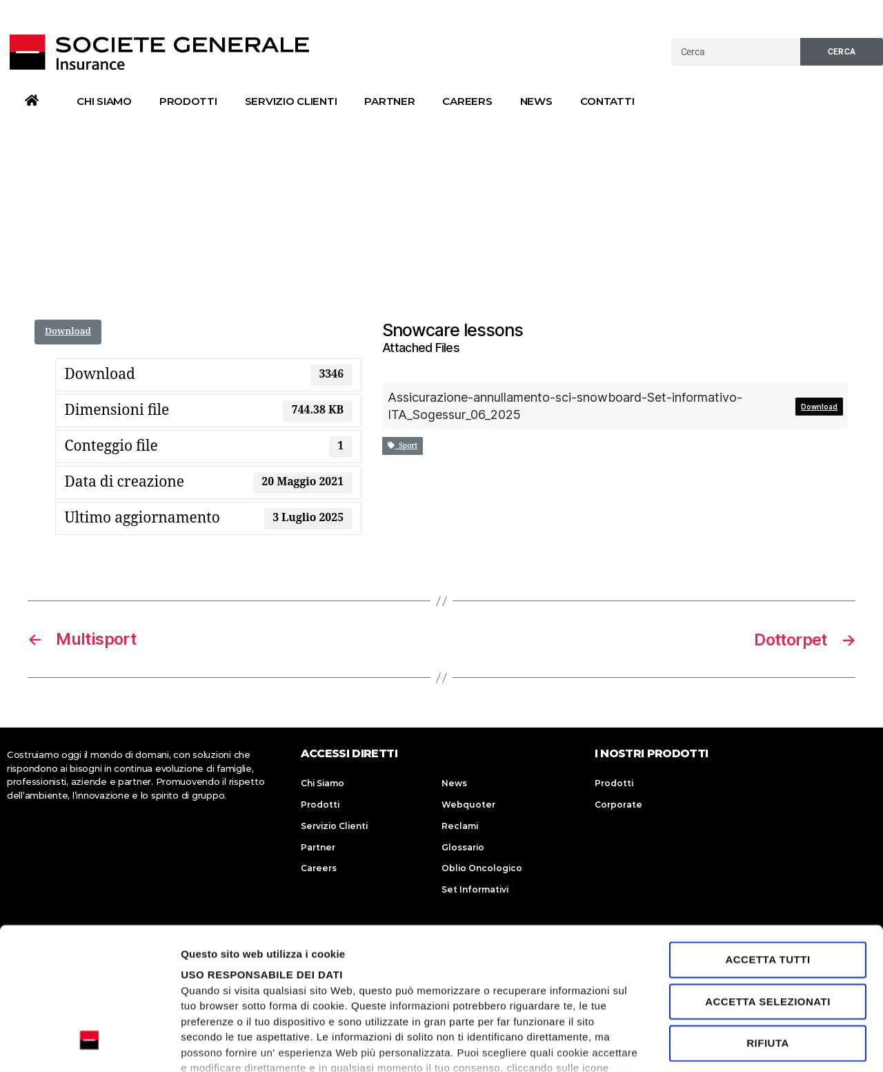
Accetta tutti (767, 838)
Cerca (842, 52)
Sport (402, 446)
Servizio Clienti (291, 101)
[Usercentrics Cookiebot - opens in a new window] (89, 1045)
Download (68, 331)
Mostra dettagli (218, 1045)
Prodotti (188, 101)
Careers (467, 101)
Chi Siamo (104, 101)
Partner (389, 101)
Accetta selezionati (768, 880)
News (536, 101)
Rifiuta (767, 921)
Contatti (607, 101)
